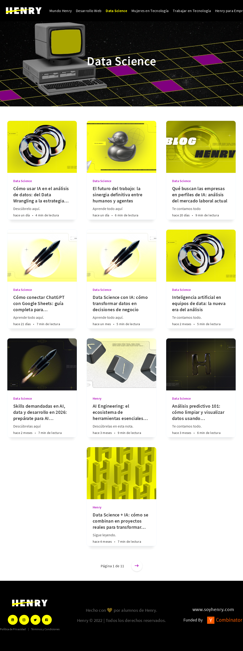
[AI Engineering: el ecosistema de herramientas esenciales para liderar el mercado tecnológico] (121, 420)
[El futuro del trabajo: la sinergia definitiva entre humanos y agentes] (121, 202)
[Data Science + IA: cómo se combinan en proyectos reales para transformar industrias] (121, 529)
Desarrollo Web (88, 10)
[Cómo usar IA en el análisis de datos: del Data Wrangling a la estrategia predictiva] (42, 202)
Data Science (116, 10)
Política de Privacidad (13, 629)
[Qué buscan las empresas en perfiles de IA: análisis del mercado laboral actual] (201, 202)
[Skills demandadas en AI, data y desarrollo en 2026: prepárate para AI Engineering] (42, 420)
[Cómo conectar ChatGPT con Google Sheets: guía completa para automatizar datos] (42, 311)
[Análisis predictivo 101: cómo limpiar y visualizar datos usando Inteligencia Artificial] (201, 420)
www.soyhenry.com (213, 609)
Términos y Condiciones (45, 629)
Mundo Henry (60, 10)
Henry (97, 398)
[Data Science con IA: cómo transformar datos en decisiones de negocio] (121, 311)
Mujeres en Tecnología (150, 10)
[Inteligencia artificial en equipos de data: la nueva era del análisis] (201, 311)
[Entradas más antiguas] (136, 565)
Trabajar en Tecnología (192, 10)
